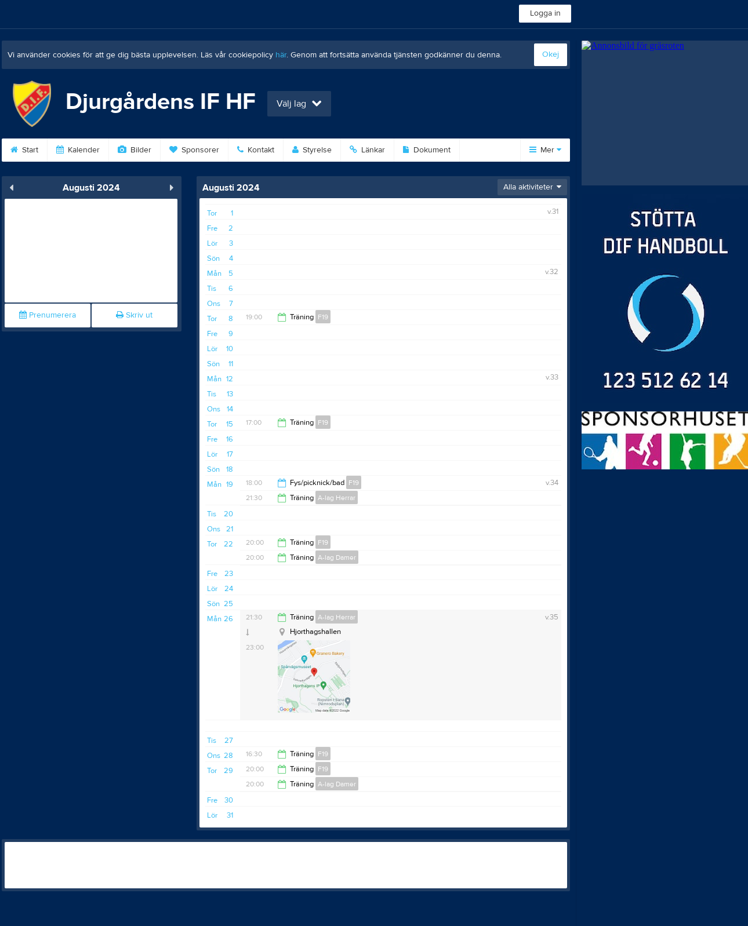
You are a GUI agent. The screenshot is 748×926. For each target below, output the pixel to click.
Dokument (427, 150)
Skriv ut (134, 315)
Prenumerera (47, 315)
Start (24, 150)
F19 (323, 317)
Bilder (134, 150)
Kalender (78, 150)
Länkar (367, 150)
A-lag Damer (337, 557)
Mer (545, 150)
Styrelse (312, 150)
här (280, 55)
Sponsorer (194, 150)
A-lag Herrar (336, 497)
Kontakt (255, 150)
